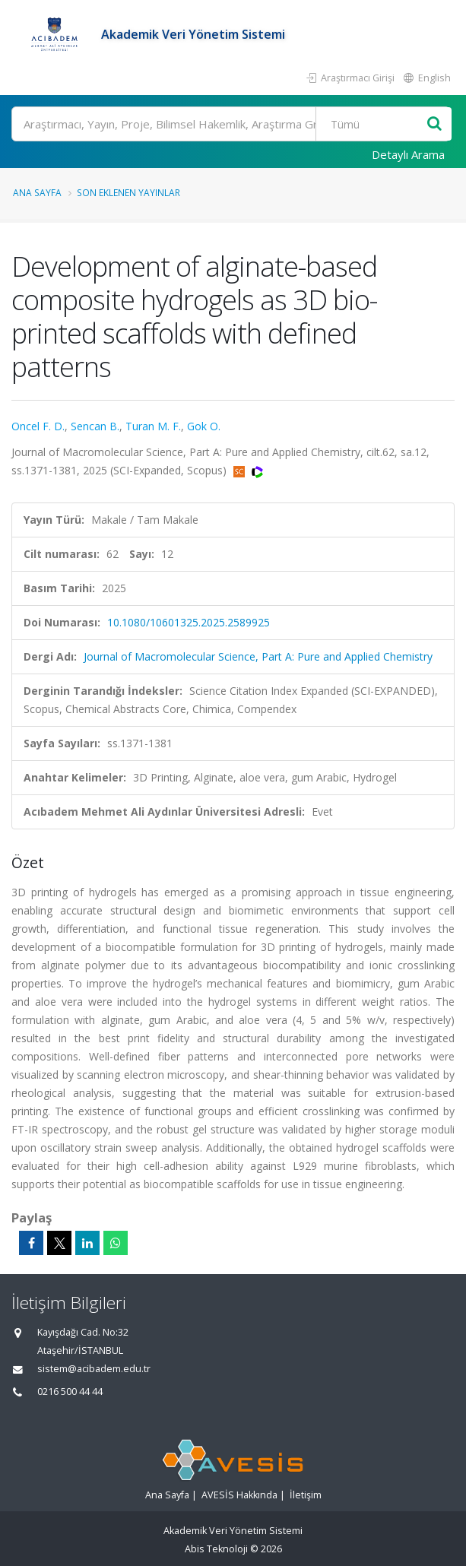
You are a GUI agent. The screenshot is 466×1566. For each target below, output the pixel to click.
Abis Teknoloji (216, 1548)
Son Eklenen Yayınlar (128, 192)
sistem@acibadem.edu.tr (94, 1368)
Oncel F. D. (38, 426)
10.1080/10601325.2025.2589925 (188, 622)
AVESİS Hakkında (239, 1494)
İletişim (306, 1494)
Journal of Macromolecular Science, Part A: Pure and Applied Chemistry (258, 656)
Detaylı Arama (408, 154)
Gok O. (203, 426)
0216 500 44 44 (70, 1391)
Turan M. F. (153, 426)
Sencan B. (95, 426)
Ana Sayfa (37, 192)
